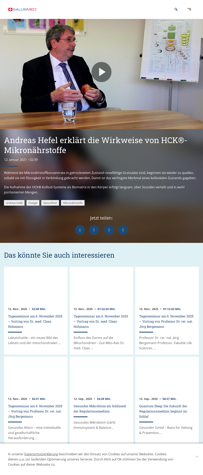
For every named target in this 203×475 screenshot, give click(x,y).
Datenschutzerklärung (41, 454)
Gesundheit (50, 209)
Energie (33, 209)
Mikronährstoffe (73, 209)
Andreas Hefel (14, 209)
